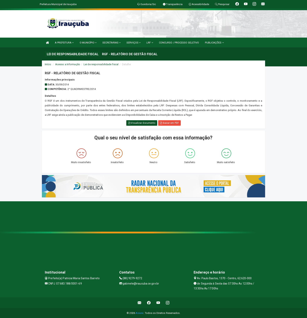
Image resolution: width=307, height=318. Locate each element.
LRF (149, 42)
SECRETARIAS (111, 42)
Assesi (140, 313)
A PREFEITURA (64, 42)
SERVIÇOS (133, 42)
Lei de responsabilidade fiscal (101, 64)
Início (48, 64)
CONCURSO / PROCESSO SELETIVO (179, 42)
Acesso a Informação (67, 64)
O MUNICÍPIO (88, 42)
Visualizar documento (141, 123)
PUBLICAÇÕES (214, 42)
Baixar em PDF (169, 123)
